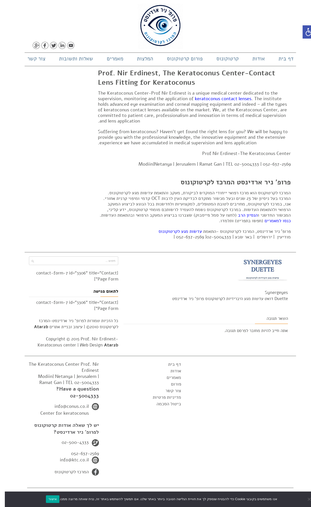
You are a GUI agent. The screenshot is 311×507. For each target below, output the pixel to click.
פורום (171, 384)
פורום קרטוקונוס (180, 58)
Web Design (94, 345)
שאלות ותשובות (71, 58)
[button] (304, 32)
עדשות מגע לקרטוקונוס (175, 231)
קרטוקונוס (223, 58)
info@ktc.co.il (69, 460)
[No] (304, 499)
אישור (48, 499)
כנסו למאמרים (273, 221)
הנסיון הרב (243, 215)
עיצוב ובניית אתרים (53, 327)
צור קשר (32, 58)
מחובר (250, 331)
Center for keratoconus (60, 413)
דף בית (281, 58)
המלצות (140, 58)
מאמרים (110, 58)
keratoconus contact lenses (218, 99)
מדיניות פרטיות (162, 397)
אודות (254, 58)
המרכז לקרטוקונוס (67, 472)
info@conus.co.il (67, 406)
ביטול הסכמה (164, 404)
